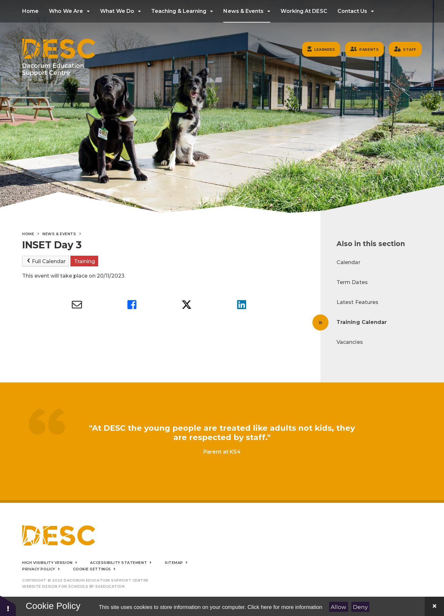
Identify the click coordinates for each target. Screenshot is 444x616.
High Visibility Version (47, 562)
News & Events (59, 234)
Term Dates (352, 282)
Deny (360, 607)
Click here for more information (284, 607)
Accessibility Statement (118, 562)
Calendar (348, 262)
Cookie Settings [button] (92, 569)
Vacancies (350, 342)
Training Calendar (362, 322)
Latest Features (357, 302)
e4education (110, 586)
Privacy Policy (38, 569)
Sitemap (174, 562)
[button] (8, 605)
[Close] (434, 606)
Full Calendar (46, 261)
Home (28, 234)
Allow (338, 607)
